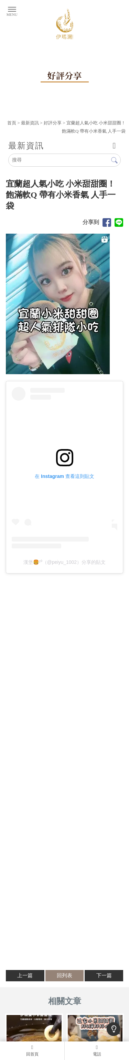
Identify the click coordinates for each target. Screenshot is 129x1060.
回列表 (64, 975)
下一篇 (104, 975)
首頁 (11, 122)
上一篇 (25, 975)
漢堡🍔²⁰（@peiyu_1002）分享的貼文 (64, 562)
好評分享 (53, 122)
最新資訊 (30, 122)
